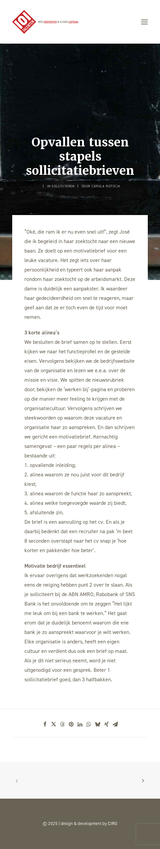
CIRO (112, 823)
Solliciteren (63, 186)
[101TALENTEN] (45, 21)
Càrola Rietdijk (106, 186)
